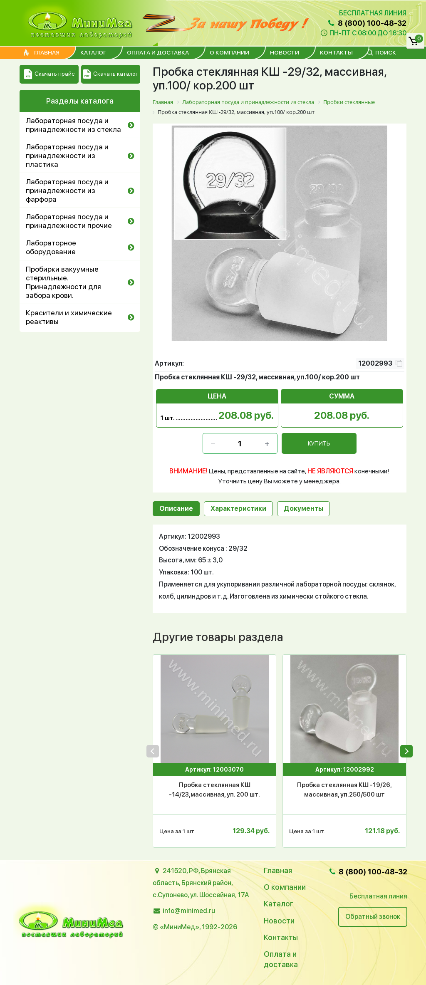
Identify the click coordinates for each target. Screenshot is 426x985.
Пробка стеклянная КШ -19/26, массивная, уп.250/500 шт (344, 789)
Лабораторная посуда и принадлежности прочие (69, 221)
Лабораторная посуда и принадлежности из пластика (67, 155)
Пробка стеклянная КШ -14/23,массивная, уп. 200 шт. (214, 789)
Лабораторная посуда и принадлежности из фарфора (67, 190)
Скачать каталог (110, 74)
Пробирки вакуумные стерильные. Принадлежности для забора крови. (63, 282)
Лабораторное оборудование (51, 247)
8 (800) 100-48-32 (366, 23)
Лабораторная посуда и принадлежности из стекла (73, 125)
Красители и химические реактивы (69, 317)
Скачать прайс (49, 74)
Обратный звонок (372, 917)
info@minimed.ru (189, 911)
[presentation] (152, 751)
